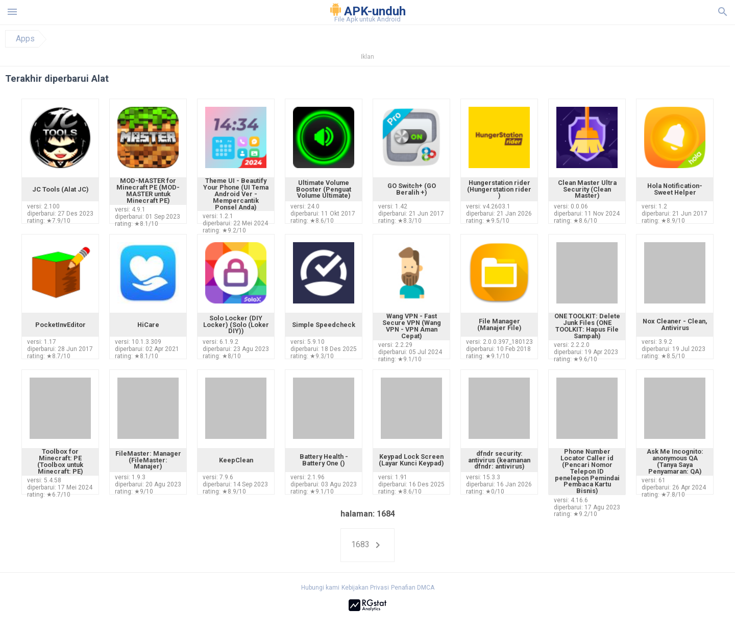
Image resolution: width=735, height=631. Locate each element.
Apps (25, 39)
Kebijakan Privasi (365, 587)
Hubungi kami (320, 587)
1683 (367, 545)
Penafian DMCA (412, 587)
